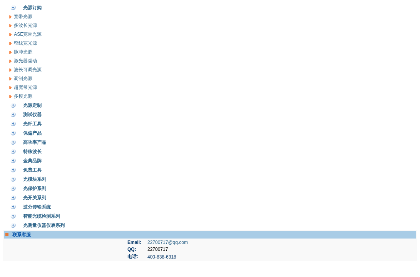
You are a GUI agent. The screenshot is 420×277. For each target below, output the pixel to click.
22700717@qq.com (167, 242)
